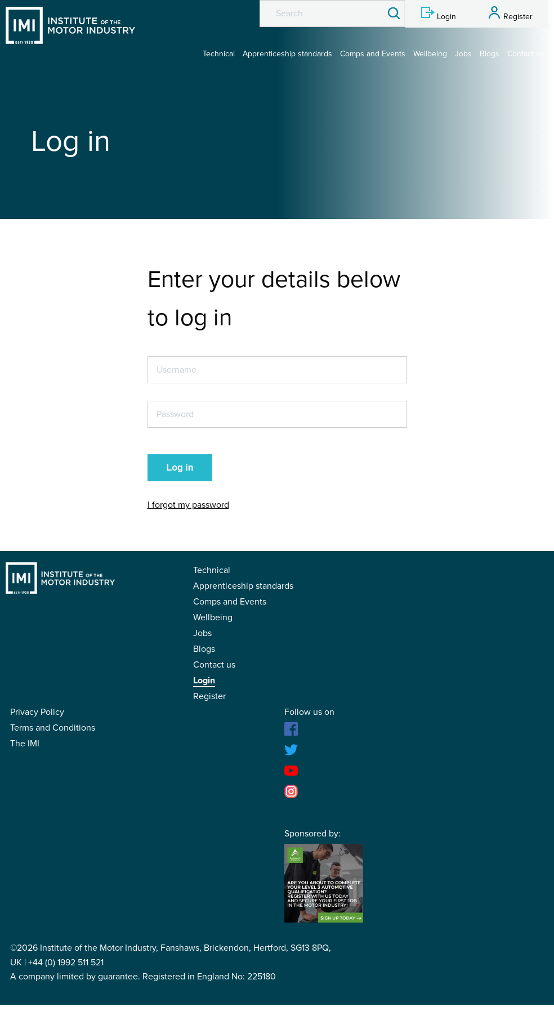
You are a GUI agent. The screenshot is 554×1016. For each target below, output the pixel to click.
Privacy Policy (37, 712)
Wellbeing (430, 54)
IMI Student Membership (70, 25)
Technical (219, 54)
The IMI (24, 743)
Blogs (489, 54)
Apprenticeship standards (287, 54)
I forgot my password (188, 505)
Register (209, 696)
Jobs (463, 54)
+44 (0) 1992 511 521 (66, 962)
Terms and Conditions (52, 727)
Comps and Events (372, 54)
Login (204, 680)
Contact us (525, 54)
